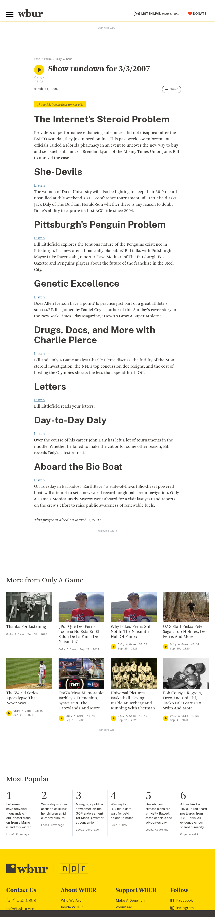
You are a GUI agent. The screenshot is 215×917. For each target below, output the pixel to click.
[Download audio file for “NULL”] (36, 78)
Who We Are (71, 901)
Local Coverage (17, 835)
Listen (40, 187)
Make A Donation (130, 901)
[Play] (113, 648)
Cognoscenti (189, 835)
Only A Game (64, 60)
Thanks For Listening (26, 628)
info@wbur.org (20, 910)
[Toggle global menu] (10, 15)
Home (37, 60)
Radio (48, 60)
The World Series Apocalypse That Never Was (22, 699)
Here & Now (119, 826)
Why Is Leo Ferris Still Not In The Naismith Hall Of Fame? (131, 633)
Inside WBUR (72, 908)
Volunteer (124, 908)
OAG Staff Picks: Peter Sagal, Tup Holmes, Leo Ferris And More (185, 633)
